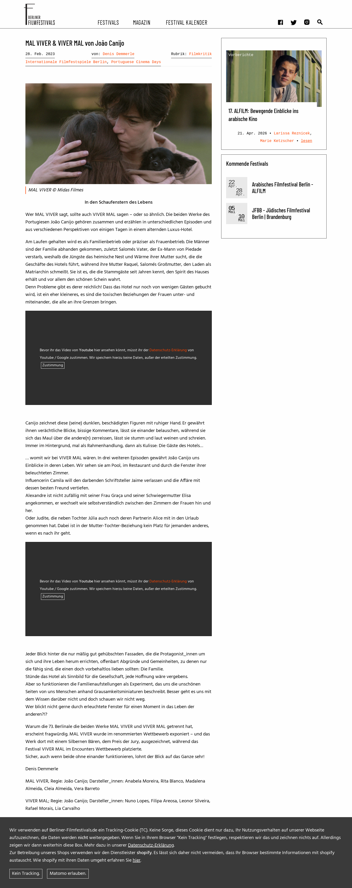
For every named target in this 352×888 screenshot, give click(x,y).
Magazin (141, 22)
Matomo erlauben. (68, 873)
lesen (306, 141)
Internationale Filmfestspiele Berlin (66, 62)
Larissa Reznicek (292, 133)
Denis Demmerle (118, 54)
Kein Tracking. (26, 873)
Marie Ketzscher (277, 141)
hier (136, 860)
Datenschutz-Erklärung (151, 845)
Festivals (108, 22)
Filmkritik (200, 54)
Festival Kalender (186, 22)
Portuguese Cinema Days (136, 62)
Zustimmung (52, 365)
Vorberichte (240, 55)
